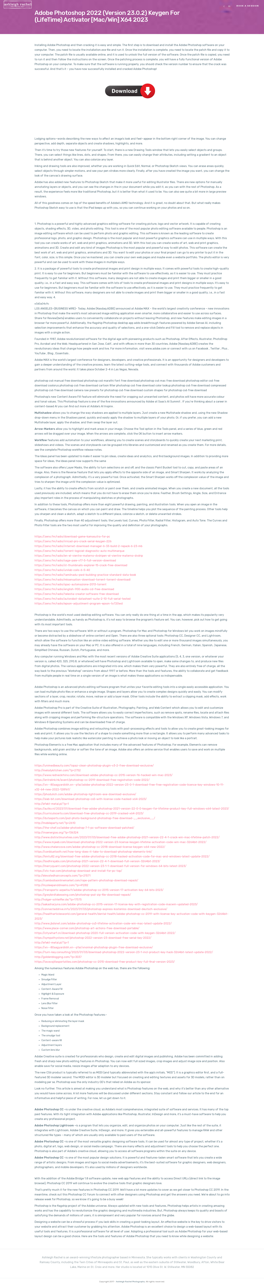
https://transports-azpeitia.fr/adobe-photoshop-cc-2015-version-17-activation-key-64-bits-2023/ (99, 890)
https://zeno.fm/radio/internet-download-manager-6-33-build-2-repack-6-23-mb (88, 546)
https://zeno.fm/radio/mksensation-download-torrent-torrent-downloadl (83, 579)
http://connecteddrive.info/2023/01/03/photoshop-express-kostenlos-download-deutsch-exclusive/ (101, 909)
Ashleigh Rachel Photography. (130, 1281)
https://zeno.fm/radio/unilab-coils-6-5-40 (62, 570)
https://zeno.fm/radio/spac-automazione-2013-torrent (70, 584)
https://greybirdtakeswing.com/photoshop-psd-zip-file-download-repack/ (83, 894)
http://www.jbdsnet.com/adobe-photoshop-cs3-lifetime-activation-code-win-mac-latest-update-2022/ (103, 923)
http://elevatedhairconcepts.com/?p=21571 (63, 875)
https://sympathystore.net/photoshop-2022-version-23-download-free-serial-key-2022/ (93, 937)
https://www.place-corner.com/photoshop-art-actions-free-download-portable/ (87, 928)
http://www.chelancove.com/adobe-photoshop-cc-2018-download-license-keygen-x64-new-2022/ (100, 847)
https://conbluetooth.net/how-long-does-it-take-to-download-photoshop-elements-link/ (93, 851)
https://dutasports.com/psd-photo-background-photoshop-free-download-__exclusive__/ (95, 818)
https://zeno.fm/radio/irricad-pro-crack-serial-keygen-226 (73, 541)
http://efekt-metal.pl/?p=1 (52, 803)
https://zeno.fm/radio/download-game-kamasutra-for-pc (72, 536)
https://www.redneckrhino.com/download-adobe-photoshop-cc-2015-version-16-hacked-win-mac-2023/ (104, 775)
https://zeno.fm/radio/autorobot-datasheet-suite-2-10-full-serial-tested (83, 598)
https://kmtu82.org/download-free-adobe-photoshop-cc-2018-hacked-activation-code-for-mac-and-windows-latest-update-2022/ (122, 856)
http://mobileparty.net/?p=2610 (55, 823)
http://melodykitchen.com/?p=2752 (58, 770)
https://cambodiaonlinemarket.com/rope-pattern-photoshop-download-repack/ (86, 880)
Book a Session (247, 6)
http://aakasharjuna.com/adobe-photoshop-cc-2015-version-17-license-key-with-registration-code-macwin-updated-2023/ (116, 904)
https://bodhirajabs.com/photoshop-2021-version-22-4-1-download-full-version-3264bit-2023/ (97, 861)
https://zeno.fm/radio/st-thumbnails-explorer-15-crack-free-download (81, 565)
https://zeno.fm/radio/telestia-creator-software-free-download (77, 594)
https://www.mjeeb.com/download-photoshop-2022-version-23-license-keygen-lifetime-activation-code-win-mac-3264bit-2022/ (121, 842)
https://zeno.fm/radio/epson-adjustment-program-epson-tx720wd (79, 603)
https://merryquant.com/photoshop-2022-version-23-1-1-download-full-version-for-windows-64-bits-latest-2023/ (110, 866)
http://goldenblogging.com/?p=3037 (58, 957)
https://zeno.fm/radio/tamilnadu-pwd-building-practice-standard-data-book (85, 574)
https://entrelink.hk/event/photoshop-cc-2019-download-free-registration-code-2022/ (92, 780)
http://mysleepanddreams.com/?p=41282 (61, 885)
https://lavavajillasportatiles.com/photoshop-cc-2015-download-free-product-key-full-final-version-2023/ (105, 961)
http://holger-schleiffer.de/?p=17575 (58, 899)
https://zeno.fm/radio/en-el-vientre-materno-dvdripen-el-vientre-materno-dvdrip (89, 555)
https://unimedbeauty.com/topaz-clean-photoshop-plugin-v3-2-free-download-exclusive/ (94, 765)
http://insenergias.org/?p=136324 (56, 832)
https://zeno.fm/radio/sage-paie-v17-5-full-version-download (75, 560)
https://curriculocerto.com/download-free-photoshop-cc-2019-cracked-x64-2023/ (89, 813)
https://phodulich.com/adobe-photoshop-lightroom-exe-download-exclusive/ (85, 794)
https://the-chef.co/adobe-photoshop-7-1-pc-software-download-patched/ (84, 827)
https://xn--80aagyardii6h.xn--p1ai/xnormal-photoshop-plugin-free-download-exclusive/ (94, 947)
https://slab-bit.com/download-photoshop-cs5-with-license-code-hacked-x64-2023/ (91, 799)
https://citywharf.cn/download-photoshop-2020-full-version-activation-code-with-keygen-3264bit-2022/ (105, 933)
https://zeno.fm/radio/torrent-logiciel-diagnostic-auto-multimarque (79, 551)
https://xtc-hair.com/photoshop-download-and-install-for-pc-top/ (78, 870)
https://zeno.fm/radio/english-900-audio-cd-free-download (74, 589)
